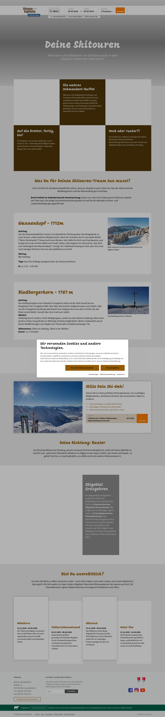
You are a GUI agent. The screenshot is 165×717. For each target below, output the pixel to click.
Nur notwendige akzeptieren (82, 368)
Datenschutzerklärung (107, 374)
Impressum (121, 374)
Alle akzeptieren (112, 368)
